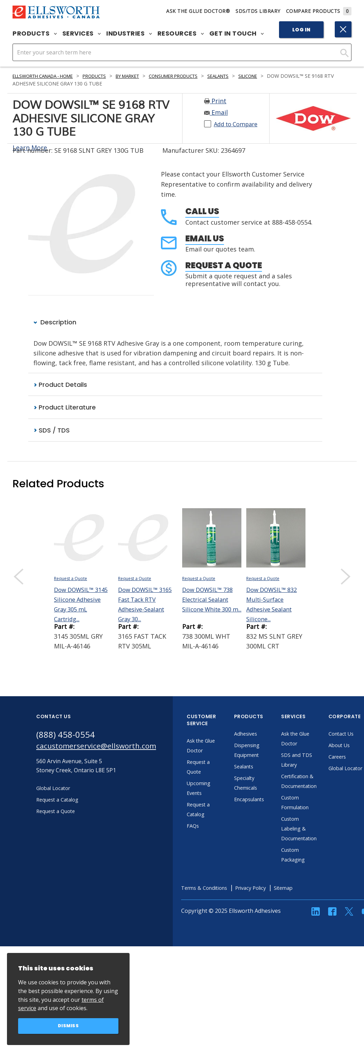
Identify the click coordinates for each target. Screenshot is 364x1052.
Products (35, 33)
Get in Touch (236, 33)
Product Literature (64, 408)
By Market (143, 76)
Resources (180, 33)
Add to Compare (238, 124)
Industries (129, 33)
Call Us (202, 211)
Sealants (244, 76)
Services (81, 33)
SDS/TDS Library (257, 11)
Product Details (60, 385)
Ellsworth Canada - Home (48, 76)
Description (54, 322)
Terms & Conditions (221, 888)
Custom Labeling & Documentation (315, 829)
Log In (301, 29)
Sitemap (308, 888)
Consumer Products (195, 76)
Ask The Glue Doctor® (198, 11)
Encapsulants (265, 800)
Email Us (204, 238)
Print (215, 101)
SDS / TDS (51, 430)
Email (216, 112)
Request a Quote (223, 265)
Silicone (278, 76)
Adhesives (261, 734)
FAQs (207, 826)
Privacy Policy (272, 888)
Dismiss (68, 1025)
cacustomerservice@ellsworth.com (103, 747)
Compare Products (319, 11)
